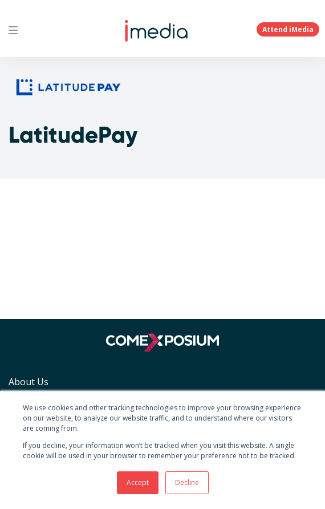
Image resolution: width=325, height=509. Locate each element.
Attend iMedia (288, 29)
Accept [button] (138, 482)
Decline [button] (187, 482)
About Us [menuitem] (28, 381)
